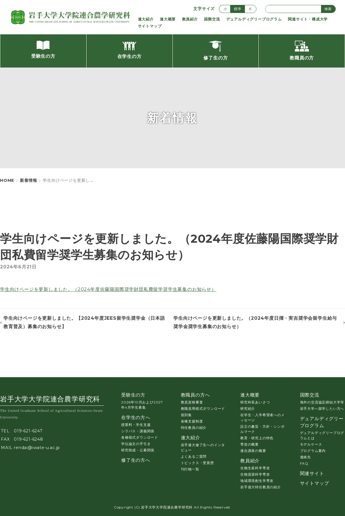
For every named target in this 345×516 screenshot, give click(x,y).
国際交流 (212, 19)
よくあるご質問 (194, 456)
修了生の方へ (135, 460)
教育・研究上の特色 (256, 438)
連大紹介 (146, 19)
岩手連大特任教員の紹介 (260, 487)
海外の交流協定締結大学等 (322, 402)
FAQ (304, 463)
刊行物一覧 (190, 469)
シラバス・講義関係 (137, 431)
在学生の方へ (135, 417)
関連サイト (312, 473)
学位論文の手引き (136, 444)
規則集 (186, 415)
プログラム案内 (313, 450)
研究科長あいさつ (255, 402)
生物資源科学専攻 (255, 474)
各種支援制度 (192, 421)
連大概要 (168, 19)
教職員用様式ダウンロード (203, 408)
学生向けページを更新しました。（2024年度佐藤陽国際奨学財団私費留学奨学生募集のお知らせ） (108, 289)
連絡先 (305, 457)
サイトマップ (150, 26)
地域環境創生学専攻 (256, 480)
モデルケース (311, 444)
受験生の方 (133, 395)
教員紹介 (190, 19)
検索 (328, 9)
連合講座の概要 (253, 450)
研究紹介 (247, 408)
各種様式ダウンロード (139, 437)
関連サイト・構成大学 (308, 19)
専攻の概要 (249, 444)
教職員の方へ (195, 395)
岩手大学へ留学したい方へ (322, 408)
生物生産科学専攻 (255, 468)
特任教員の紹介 (194, 427)
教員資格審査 (192, 402)
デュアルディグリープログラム (254, 19)
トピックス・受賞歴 (197, 463)
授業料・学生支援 (136, 424)
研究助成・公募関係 (137, 450)
